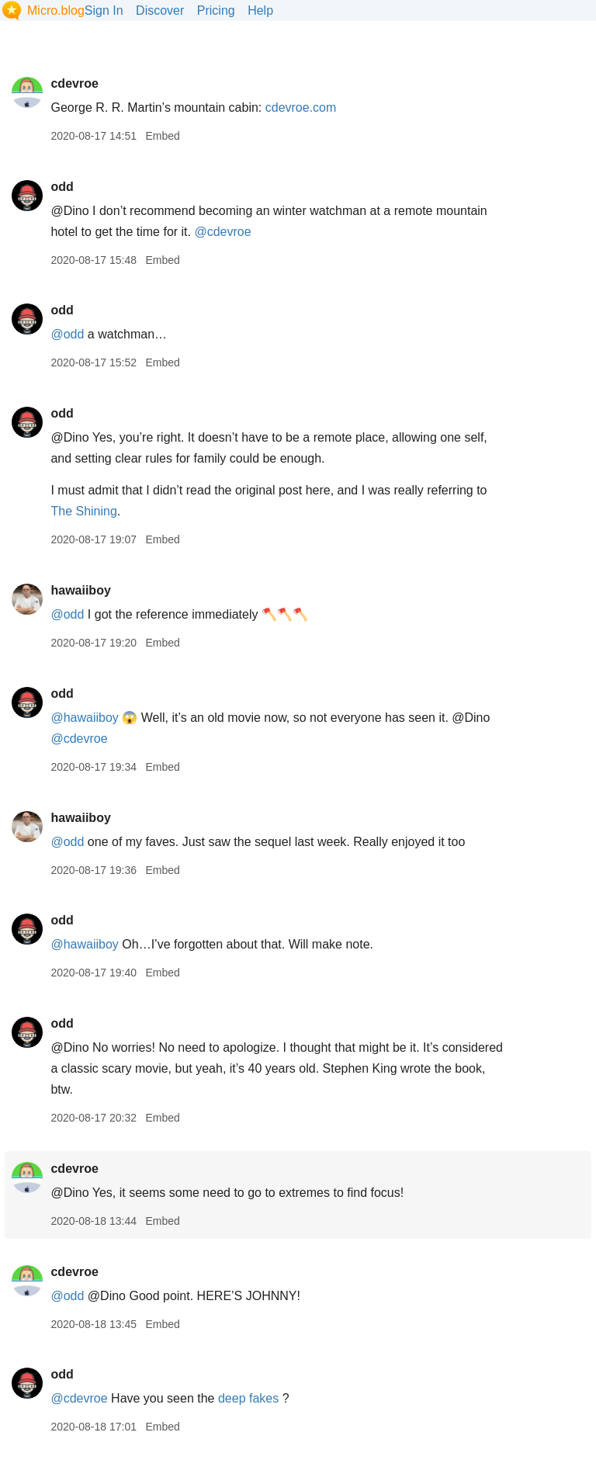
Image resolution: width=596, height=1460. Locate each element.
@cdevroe (222, 231)
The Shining (83, 511)
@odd (67, 334)
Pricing (216, 10)
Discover (160, 10)
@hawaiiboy (84, 717)
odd (61, 186)
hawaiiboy (80, 590)
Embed (162, 136)
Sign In (104, 10)
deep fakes (248, 1398)
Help (260, 10)
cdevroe (74, 83)
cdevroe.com (301, 107)
